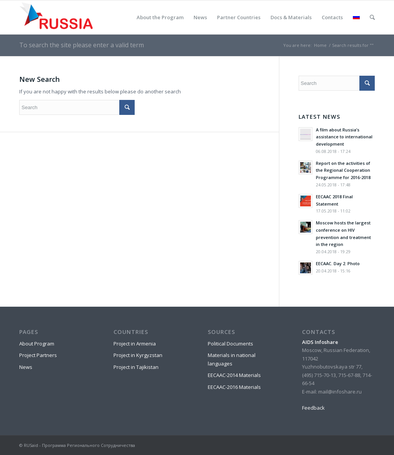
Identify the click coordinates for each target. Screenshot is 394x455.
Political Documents (230, 343)
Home (320, 45)
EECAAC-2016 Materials (234, 387)
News (25, 367)
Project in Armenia (135, 343)
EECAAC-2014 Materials (234, 375)
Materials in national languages (231, 359)
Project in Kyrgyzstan (138, 355)
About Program (36, 343)
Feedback (313, 407)
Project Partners (38, 355)
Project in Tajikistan (136, 367)
